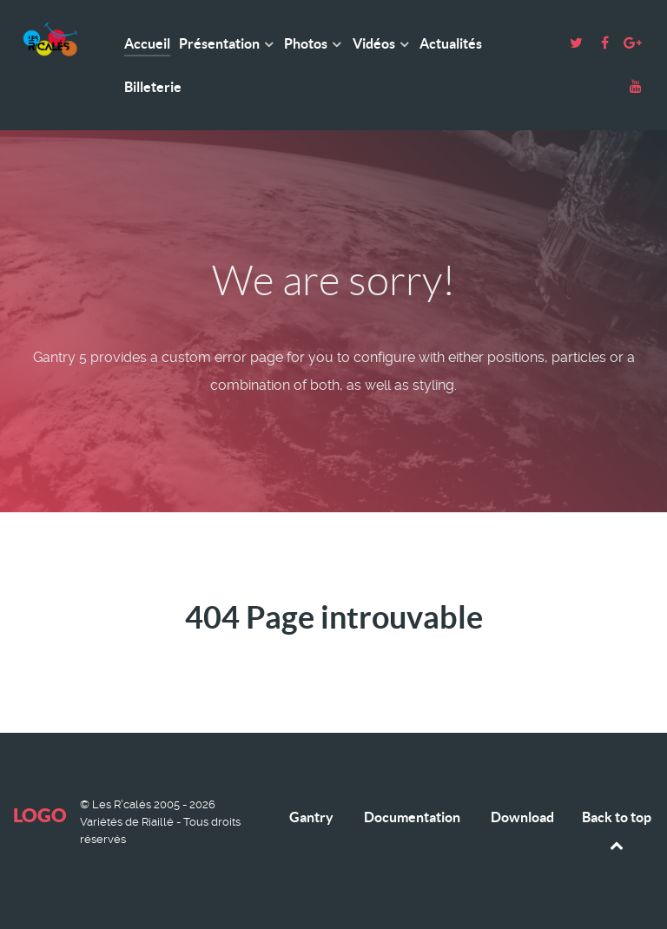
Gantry (311, 817)
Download (522, 817)
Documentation (412, 817)
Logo (40, 815)
